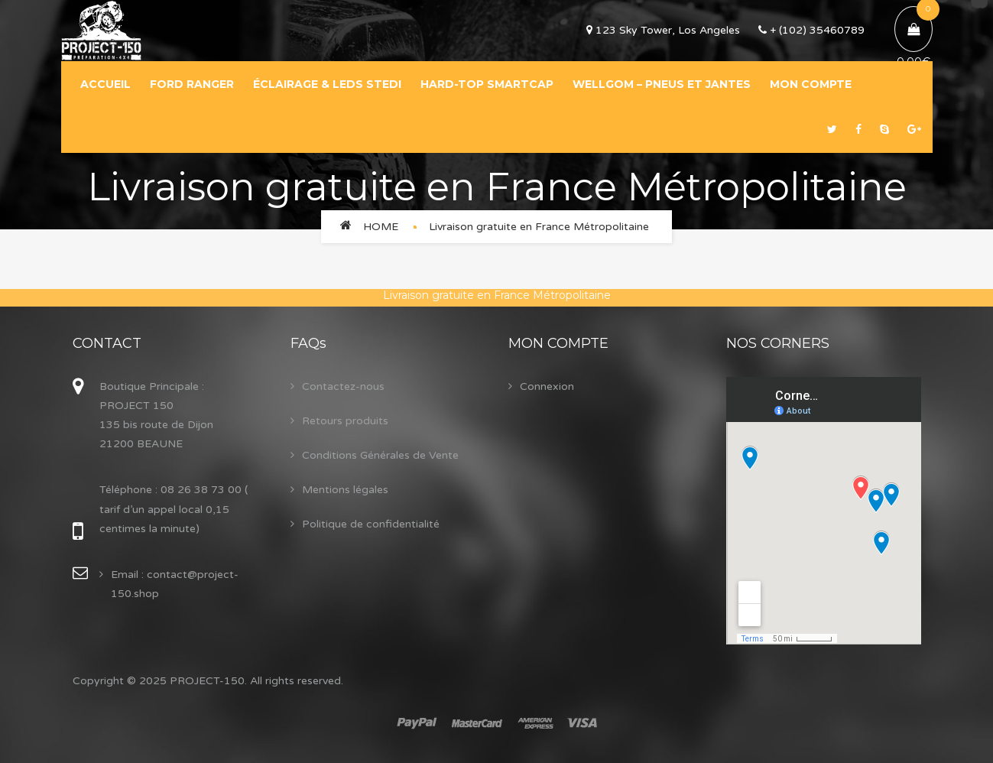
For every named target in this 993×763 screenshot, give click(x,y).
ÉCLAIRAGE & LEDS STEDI (327, 84)
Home (380, 226)
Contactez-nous (343, 386)
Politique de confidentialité (371, 524)
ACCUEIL (105, 84)
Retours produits (345, 420)
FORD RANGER (192, 84)
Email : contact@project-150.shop (175, 584)
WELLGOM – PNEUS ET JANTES (662, 84)
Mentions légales (345, 489)
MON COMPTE (811, 84)
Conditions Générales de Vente (380, 455)
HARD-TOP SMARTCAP (486, 84)
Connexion (547, 386)
